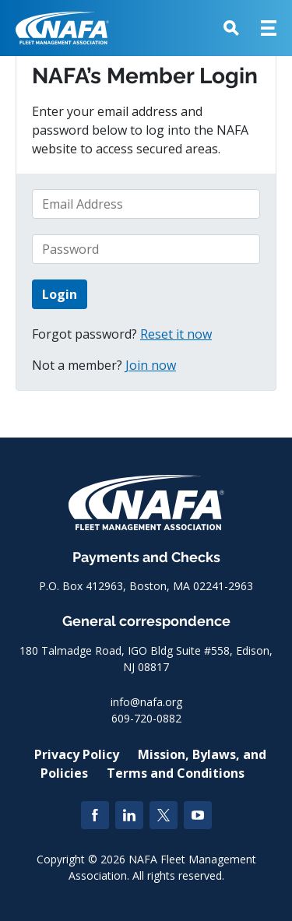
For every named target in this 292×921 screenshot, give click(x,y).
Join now (150, 365)
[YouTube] (198, 815)
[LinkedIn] (129, 815)
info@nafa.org (146, 701)
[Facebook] (95, 815)
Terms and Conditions (176, 773)
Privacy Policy (76, 754)
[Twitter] (164, 815)
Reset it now (176, 334)
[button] (231, 28)
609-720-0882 (146, 718)
